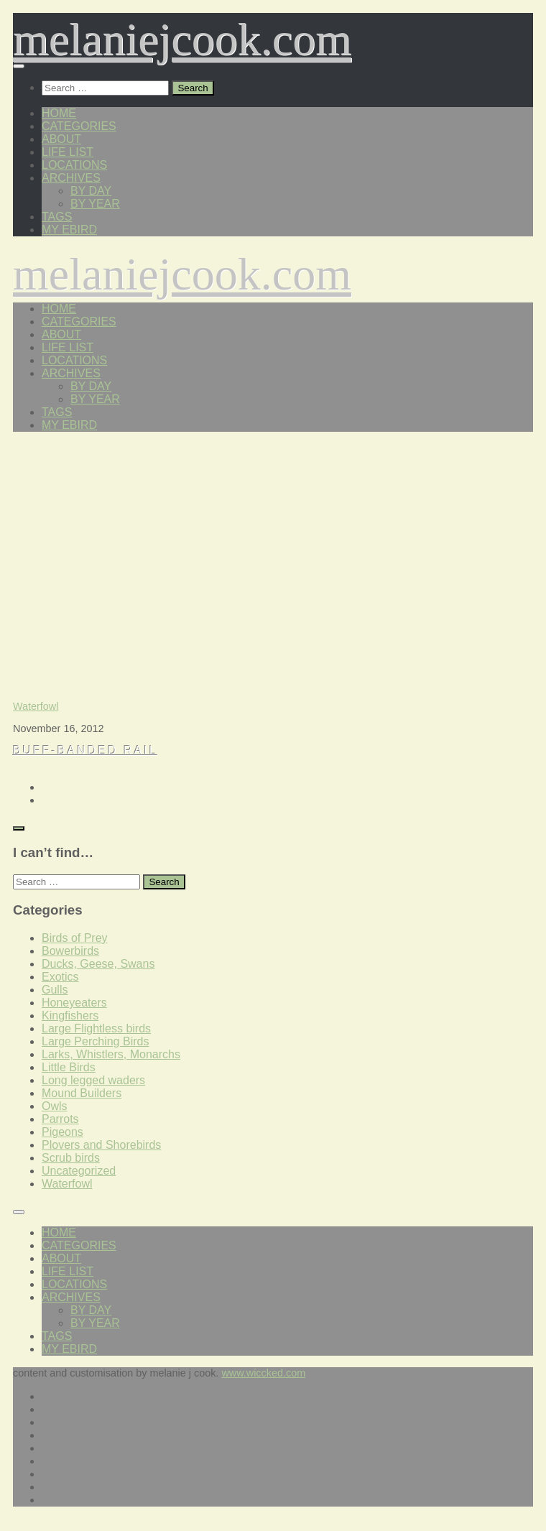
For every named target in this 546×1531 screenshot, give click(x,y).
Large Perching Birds (95, 1041)
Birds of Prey (75, 938)
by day (90, 191)
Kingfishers (70, 1015)
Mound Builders (81, 1093)
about (61, 139)
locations (74, 165)
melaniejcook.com (182, 39)
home (59, 113)
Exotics (60, 977)
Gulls (55, 990)
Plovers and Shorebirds (101, 1145)
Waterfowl (35, 706)
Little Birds (69, 1067)
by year (95, 204)
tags (57, 217)
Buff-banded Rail (85, 750)
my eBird (69, 229)
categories (79, 126)
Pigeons (62, 1132)
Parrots (60, 1119)
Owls (55, 1106)
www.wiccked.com (263, 1373)
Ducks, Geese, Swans (98, 964)
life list (67, 152)
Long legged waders (93, 1080)
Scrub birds (71, 1158)
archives (71, 178)
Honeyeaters (74, 1002)
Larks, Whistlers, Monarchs (111, 1054)
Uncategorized (79, 1171)
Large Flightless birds (96, 1028)
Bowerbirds (70, 951)
